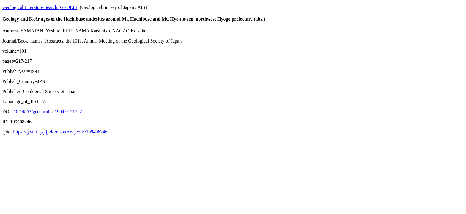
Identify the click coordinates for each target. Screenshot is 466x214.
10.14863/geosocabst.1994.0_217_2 (47, 111)
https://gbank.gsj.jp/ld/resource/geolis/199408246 (60, 131)
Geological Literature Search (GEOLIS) (40, 7)
